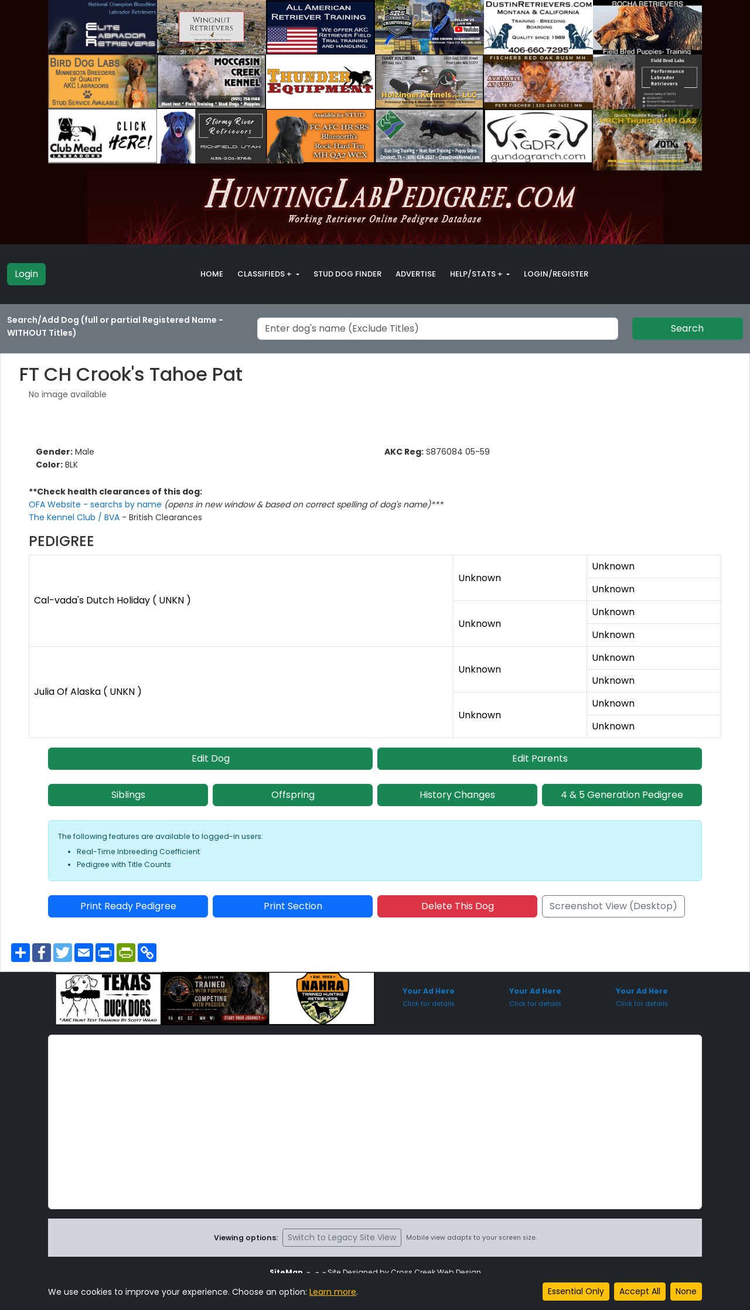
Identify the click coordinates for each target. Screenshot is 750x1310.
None (686, 1291)
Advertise (416, 273)
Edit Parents (540, 758)
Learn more (332, 1292)
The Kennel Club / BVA (75, 517)
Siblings (128, 794)
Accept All (639, 1291)
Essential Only (576, 1291)
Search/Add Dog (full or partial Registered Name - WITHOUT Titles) (115, 326)
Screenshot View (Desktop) (613, 906)
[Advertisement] (375, 1122)
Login (26, 274)
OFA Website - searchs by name (96, 504)
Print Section (293, 906)
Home (211, 273)
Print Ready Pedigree (128, 906)
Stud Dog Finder (347, 273)
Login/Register (556, 273)
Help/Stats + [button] (477, 273)
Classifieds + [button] (265, 273)
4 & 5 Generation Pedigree (622, 794)
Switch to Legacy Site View (342, 1237)
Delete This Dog (457, 906)
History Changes (457, 794)
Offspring (293, 794)
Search (687, 328)
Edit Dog (211, 758)
